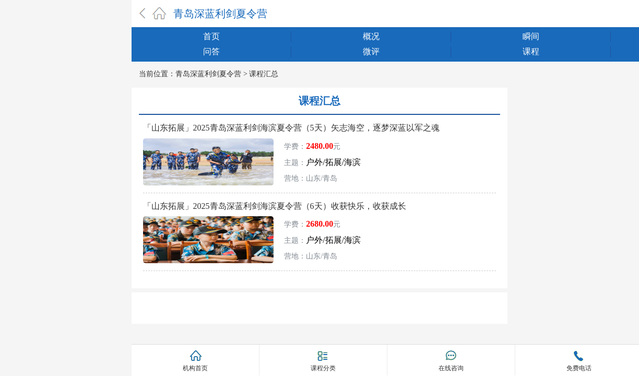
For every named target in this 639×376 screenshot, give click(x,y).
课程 (531, 51)
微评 (371, 51)
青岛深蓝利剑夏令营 (220, 13)
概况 (371, 36)
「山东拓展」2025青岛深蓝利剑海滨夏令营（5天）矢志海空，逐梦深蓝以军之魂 (291, 127)
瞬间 (531, 36)
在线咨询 (451, 368)
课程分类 (323, 368)
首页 (211, 36)
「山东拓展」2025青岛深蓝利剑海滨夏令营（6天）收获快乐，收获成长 (274, 206)
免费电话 (578, 368)
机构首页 (195, 368)
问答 (211, 51)
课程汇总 (263, 74)
